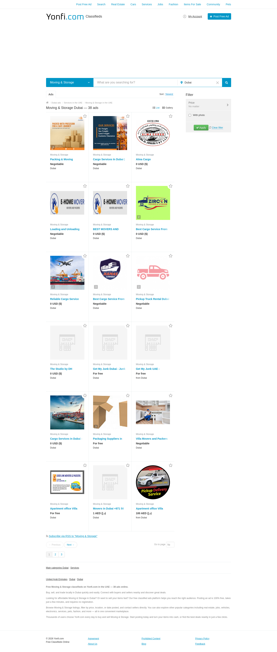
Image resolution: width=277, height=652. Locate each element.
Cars (133, 4)
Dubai (72, 579)
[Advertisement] (138, 46)
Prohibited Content (151, 638)
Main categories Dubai (57, 567)
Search (101, 4)
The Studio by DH (61, 368)
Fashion (173, 4)
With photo (198, 115)
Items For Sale (192, 4)
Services (147, 4)
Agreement (93, 638)
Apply (201, 127)
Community (213, 4)
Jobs (160, 4)
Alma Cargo (143, 159)
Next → (70, 544)
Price (206, 104)
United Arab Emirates (56, 579)
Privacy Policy (202, 638)
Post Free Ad (83, 4)
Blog (144, 644)
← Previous (55, 544)
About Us (92, 644)
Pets (228, 4)
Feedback (200, 644)
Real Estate (118, 4)
